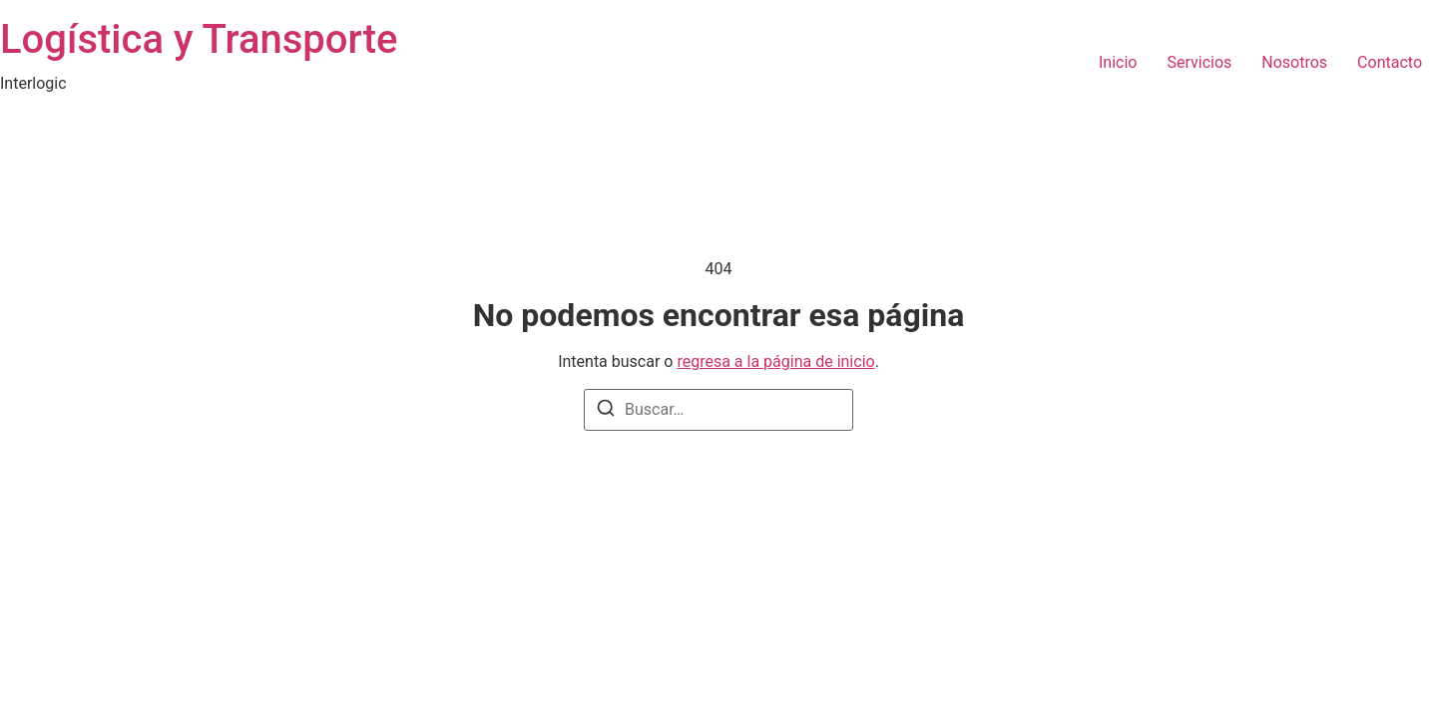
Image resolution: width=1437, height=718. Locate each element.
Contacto (1389, 62)
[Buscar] (606, 411)
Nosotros (1294, 62)
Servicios (1199, 62)
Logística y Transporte (198, 39)
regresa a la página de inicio (775, 361)
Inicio (1118, 62)
